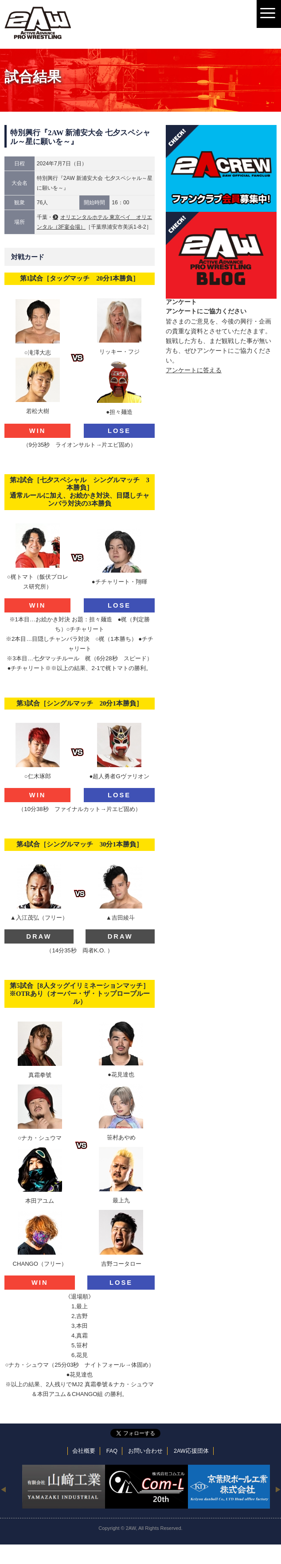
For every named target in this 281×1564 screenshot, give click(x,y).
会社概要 (83, 1451)
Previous (3, 1489)
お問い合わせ (145, 1451)
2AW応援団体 (191, 1451)
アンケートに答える (194, 370)
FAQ (111, 1451)
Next (277, 1489)
